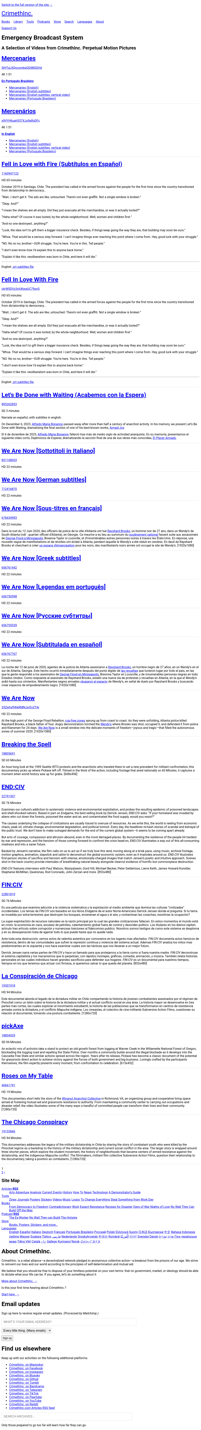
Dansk (154, 1236)
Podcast (7, 1214)
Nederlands (69, 1236)
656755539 (9, 625)
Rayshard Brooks (118, 531)
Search (69, 22)
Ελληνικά (122, 1232)
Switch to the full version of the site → (27, 5)
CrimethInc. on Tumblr (24, 1383)
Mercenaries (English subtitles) (30, 91)
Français (59, 1232)
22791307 (8, 796)
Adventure (22, 1192)
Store (57, 22)
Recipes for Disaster (118, 1207)
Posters (35, 1199)
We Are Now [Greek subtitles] (41, 558)
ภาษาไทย (174, 1236)
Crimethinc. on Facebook (26, 1368)
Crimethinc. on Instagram (26, 1372)
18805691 (8, 753)
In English (8, 134)
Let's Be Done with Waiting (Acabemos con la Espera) (74, 394)
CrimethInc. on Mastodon (26, 1364)
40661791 (8, 1085)
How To (78, 1192)
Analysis (35, 1192)
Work (75, 1207)
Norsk (76, 1241)
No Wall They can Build (44, 1217)
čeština (14, 1236)
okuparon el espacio (93, 681)
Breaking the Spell (26, 744)
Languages (84, 22)
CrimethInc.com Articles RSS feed (32, 1408)
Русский (100, 1232)
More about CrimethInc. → (19, 1281)
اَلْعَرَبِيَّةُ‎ (124, 1236)
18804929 (8, 1035)
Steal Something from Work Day (132, 1199)
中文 (167, 1232)
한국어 (103, 1236)
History (67, 1192)
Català (36, 1241)
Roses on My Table (27, 1075)
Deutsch (47, 1232)
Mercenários (19, 111)
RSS (15, 1189)
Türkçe (46, 1236)
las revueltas (129, 671)
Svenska (143, 1236)
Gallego (52, 1241)
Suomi (133, 1232)
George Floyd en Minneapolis (79, 674)
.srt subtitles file (23, 267)
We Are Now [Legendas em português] (54, 586)
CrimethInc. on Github (24, 1379)
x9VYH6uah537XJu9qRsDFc (21, 120)
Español (25, 1232)
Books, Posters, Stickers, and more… (33, 1225)
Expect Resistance (92, 1207)
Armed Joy (117, 428)
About (100, 22)
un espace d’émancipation (57, 545)
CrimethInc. (17, 13)
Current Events (52, 1192)
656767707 (9, 654)
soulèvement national (143, 534)
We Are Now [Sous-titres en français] (52, 508)
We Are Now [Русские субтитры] (47, 615)
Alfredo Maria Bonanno (47, 424)
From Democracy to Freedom (28, 1207)
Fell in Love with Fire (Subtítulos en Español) (62, 164)
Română (114, 1236)
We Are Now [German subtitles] (44, 479)
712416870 (9, 489)
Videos (57, 1199)
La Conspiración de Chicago (39, 976)
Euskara (36, 1236)
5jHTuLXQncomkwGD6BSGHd (22, 68)
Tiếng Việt (24, 1241)
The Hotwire (69, 1217)
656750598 (9, 596)
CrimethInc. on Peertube (25, 1397)
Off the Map (25, 1210)
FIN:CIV (12, 884)
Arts (12, 1192)
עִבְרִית (163, 1236)
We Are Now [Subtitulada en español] (52, 644)
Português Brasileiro (79, 1232)
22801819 (8, 894)
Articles (7, 1189)
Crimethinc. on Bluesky (24, 1375)
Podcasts (43, 22)
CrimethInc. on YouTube (25, 1401)
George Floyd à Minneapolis (24, 538)
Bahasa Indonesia (183, 1232)
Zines (13, 1199)
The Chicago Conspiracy (35, 1122)
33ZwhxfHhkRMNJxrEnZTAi (20, 707)
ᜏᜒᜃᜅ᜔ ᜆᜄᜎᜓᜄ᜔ (90, 1241)
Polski (111, 1232)
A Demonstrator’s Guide (124, 1192)
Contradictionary (60, 1207)
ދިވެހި (43, 1241)
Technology (100, 1192)
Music (67, 1199)
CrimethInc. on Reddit (23, 1404)
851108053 (9, 460)
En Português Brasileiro (18, 81)
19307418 (8, 985)
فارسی (56, 1236)
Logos (76, 1199)
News (88, 1192)
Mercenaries (19, 58)
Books (6, 22)
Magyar (25, 1236)
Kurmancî (64, 1241)
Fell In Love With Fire (30, 279)
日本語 (142, 1232)
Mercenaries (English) (24, 87)
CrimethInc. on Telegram (25, 1390)
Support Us (9, 28)
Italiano (36, 1232)
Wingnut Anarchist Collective (81, 1098)
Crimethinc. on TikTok (24, 1393)
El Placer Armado (164, 438)
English (14, 1232)
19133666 (8, 1131)
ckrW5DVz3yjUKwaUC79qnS (21, 289)
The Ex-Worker (19, 1217)
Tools (30, 22)
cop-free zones (75, 720)
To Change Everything (95, 1199)
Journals (23, 1199)
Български (155, 1232)
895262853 (9, 404)
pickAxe (12, 1025)
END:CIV (13, 786)
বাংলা (133, 1236)
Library (18, 22)
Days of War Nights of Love (151, 1207)
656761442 (9, 567)
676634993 (9, 518)
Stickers (46, 1199)
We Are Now (18, 698)
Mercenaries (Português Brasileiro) (32, 98)
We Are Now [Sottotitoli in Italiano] (48, 450)
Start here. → (10, 1294)
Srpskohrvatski (88, 1236)
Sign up (7, 1338)
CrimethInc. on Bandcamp (26, 1386)
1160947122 (10, 173)
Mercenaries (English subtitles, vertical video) (39, 95)
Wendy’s (106, 724)
